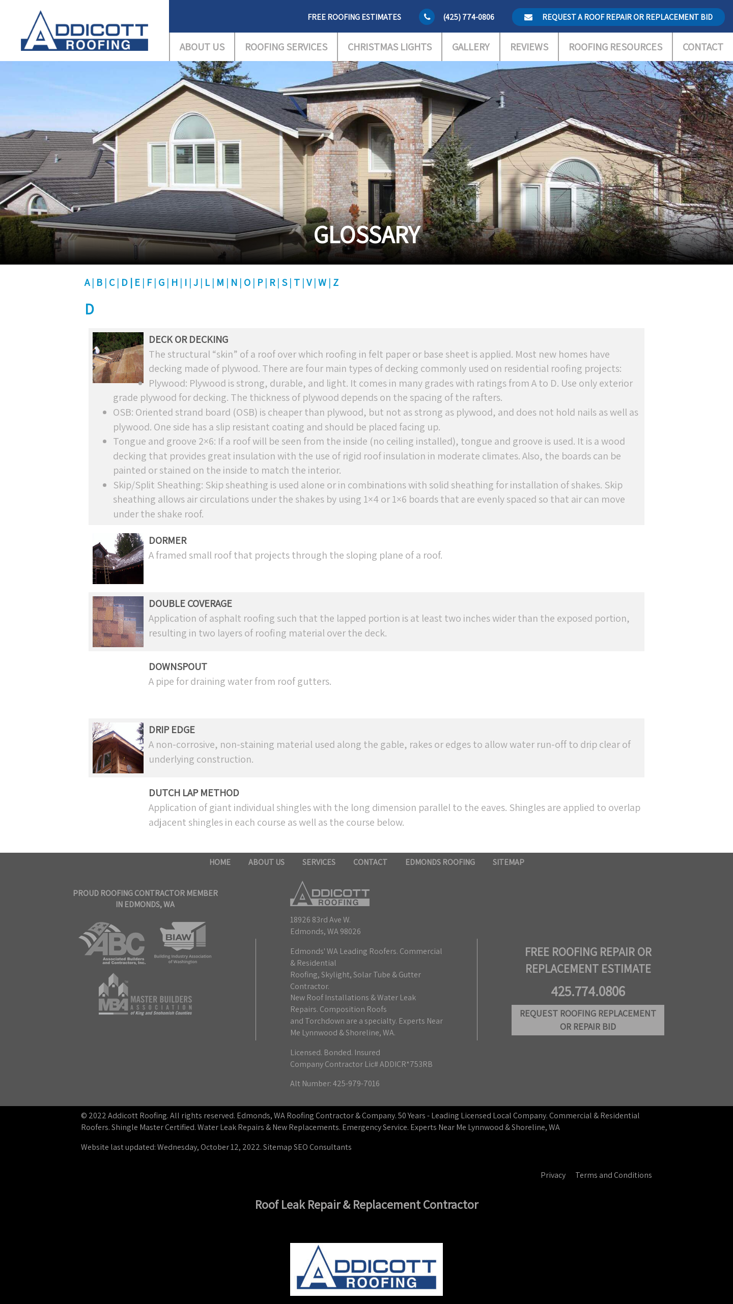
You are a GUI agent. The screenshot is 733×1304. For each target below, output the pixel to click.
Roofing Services (286, 46)
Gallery (470, 46)
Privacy (553, 1175)
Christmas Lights (390, 46)
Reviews (529, 46)
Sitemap (508, 862)
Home (220, 862)
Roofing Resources (615, 46)
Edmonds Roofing (440, 862)
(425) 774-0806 (468, 17)
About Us (202, 46)
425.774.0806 (588, 991)
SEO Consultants (323, 1147)
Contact (703, 46)
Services (318, 862)
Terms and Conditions (613, 1175)
